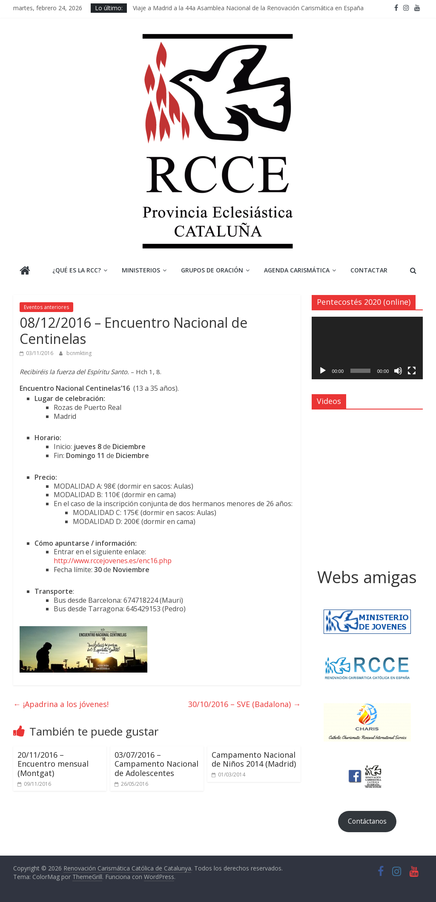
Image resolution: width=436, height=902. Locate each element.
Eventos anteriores (46, 307)
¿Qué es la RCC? (76, 270)
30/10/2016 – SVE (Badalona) (244, 704)
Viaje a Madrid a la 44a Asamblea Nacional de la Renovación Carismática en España (248, 8)
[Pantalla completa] (411, 371)
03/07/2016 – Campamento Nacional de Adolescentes (156, 764)
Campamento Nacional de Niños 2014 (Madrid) (254, 759)
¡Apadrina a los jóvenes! (61, 704)
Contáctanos (367, 821)
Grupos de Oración (212, 270)
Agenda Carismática (297, 270)
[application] (367, 348)
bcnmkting (79, 353)
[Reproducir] (322, 371)
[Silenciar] (398, 371)
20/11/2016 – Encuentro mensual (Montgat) (53, 764)
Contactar (368, 270)
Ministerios (141, 270)
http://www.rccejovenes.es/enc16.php (113, 560)
